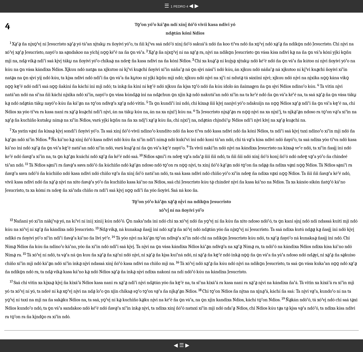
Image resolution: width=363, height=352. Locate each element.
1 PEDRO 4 (180, 6)
